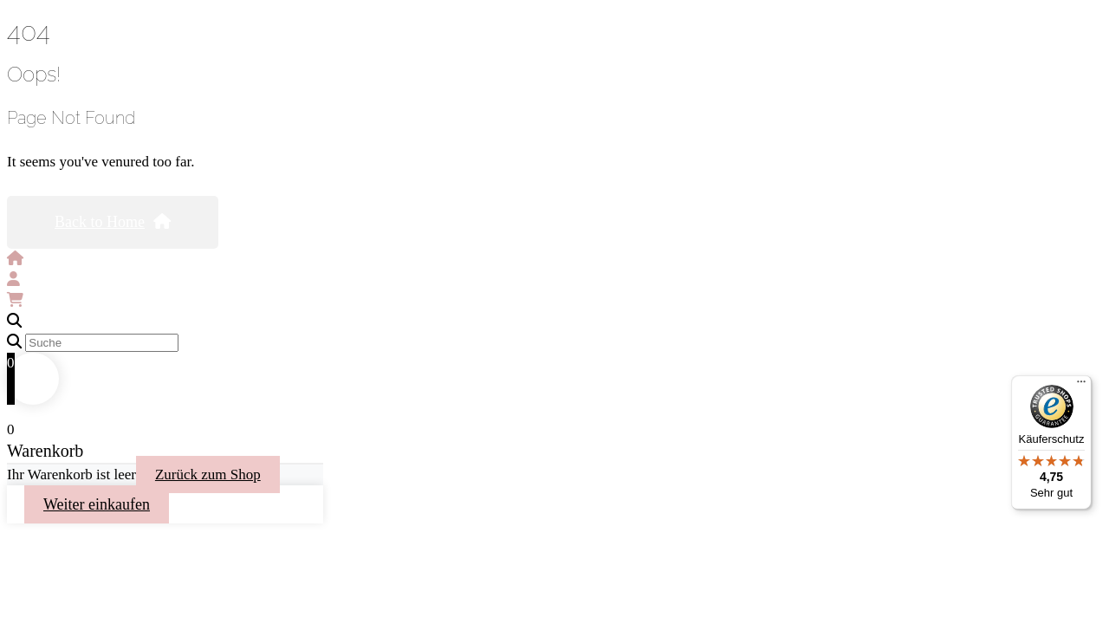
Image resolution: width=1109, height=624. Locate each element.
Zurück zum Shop (208, 474)
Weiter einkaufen (96, 504)
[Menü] (1081, 385)
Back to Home (113, 222)
